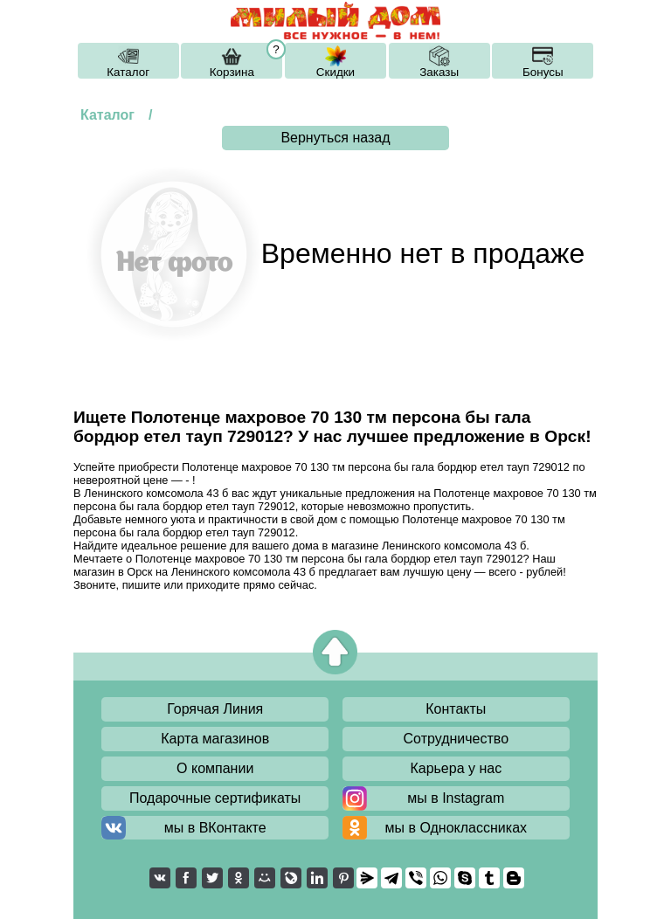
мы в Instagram (455, 798)
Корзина (232, 72)
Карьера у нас (456, 768)
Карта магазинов (215, 738)
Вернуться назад (335, 137)
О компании (214, 768)
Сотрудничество (456, 738)
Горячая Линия (215, 708)
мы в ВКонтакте (215, 827)
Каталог (128, 72)
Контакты (455, 708)
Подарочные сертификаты (215, 798)
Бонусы (543, 72)
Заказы (439, 72)
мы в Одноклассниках (456, 827)
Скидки (335, 72)
